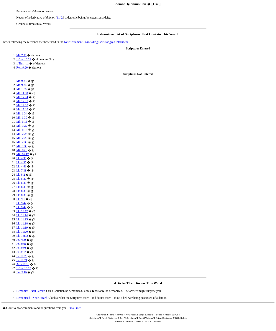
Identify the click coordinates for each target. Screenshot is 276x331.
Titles (138, 321)
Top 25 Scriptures (128, 318)
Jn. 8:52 (21, 252)
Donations (156, 321)
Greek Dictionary (109, 318)
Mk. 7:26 (21, 133)
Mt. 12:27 (22, 101)
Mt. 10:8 (21, 89)
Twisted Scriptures (164, 318)
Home (111, 315)
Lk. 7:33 (21, 170)
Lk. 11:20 (22, 231)
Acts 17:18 (22, 264)
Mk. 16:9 (21, 150)
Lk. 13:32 (22, 235)
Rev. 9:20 (22, 67)
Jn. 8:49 (21, 248)
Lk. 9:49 (21, 207)
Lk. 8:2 (20, 174)
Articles (168, 315)
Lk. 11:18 (22, 223)
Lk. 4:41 (21, 166)
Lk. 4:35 (21, 162)
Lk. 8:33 (21, 186)
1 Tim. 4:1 (22, 63)
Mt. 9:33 (21, 80)
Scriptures (94, 318)
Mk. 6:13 (21, 129)
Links (146, 321)
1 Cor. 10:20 (23, 268)
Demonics (22, 290)
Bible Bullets (181, 318)
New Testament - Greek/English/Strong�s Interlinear (96, 42)
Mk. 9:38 (21, 146)
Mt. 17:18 (22, 109)
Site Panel (101, 315)
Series (159, 315)
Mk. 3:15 (21, 121)
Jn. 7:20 (21, 239)
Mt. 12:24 (22, 97)
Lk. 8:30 (21, 182)
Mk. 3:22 (21, 125)
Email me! (74, 308)
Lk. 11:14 (22, 215)
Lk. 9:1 (20, 199)
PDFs (177, 315)
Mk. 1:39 (21, 117)
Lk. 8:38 (21, 195)
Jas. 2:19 (21, 272)
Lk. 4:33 (21, 158)
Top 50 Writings (146, 318)
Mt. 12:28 (22, 105)
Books (150, 315)
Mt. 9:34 (21, 85)
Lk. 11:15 (22, 219)
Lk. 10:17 (22, 211)
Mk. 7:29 (21, 137)
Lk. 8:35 (21, 190)
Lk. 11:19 (22, 227)
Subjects (129, 321)
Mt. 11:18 (22, 93)
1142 (60, 17)
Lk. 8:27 (21, 178)
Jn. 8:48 (21, 243)
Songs (141, 315)
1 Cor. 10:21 (23, 59)
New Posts (131, 315)
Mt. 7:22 (21, 55)
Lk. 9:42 (21, 203)
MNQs (120, 315)
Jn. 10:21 (21, 260)
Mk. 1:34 (21, 113)
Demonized (23, 297)
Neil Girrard (38, 290)
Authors (118, 321)
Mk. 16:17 (22, 154)
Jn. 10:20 (21, 256)
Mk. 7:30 (21, 142)
